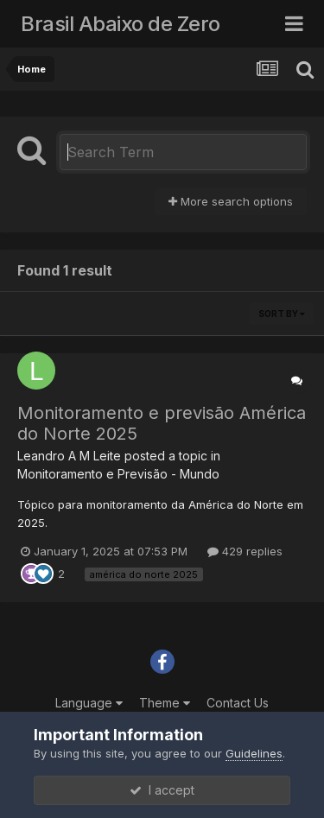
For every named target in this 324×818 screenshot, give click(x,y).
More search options (230, 201)
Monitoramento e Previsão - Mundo (118, 473)
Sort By (281, 313)
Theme (164, 702)
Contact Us (237, 702)
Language (89, 702)
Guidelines (254, 753)
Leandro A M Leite (69, 455)
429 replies (245, 551)
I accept (162, 790)
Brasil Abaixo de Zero (120, 23)
